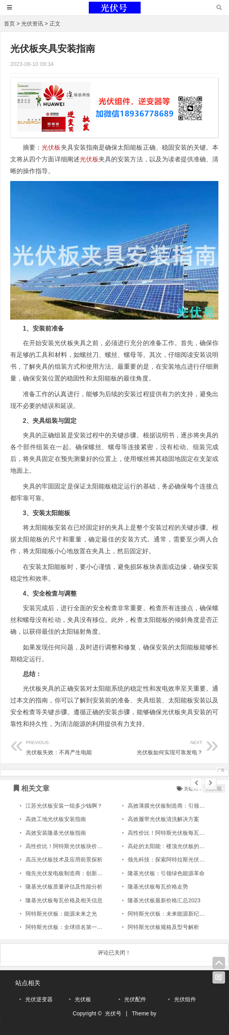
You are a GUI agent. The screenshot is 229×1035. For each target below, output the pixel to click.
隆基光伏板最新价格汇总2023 (164, 900)
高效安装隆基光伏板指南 (56, 833)
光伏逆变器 (39, 999)
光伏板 (51, 147)
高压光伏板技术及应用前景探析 (64, 859)
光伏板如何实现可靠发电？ (158, 746)
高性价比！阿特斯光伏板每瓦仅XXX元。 (177, 833)
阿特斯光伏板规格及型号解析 (163, 927)
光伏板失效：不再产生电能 (70, 746)
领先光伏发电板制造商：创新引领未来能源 (78, 873)
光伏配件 (135, 999)
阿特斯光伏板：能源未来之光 (61, 914)
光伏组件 (185, 999)
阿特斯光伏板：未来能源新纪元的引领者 (177, 914)
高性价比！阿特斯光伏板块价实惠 (67, 846)
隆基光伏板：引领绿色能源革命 (166, 873)
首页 (9, 23)
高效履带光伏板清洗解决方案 (163, 819)
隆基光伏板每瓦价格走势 (158, 886)
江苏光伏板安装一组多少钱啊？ (64, 806)
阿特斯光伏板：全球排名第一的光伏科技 (75, 927)
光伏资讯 (32, 23)
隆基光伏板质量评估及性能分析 (64, 886)
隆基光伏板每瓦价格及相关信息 (64, 900)
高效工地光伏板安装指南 (56, 819)
